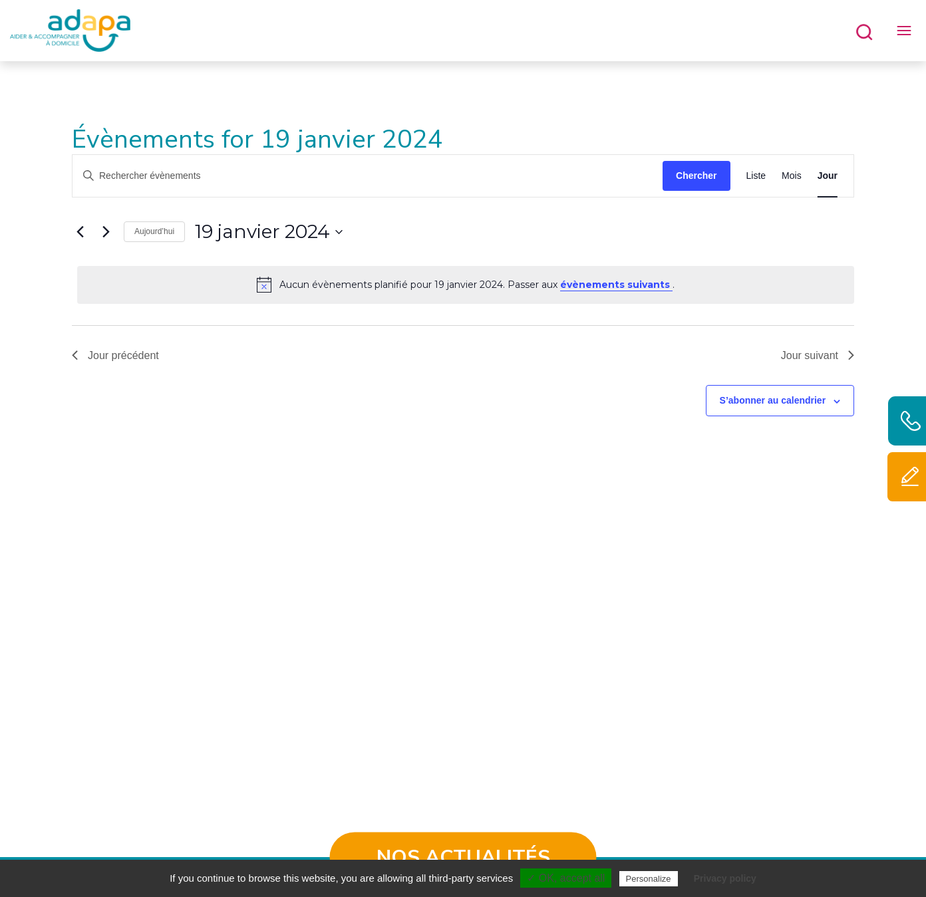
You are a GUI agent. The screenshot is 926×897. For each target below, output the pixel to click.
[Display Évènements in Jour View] (828, 176)
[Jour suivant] (106, 232)
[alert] (465, 284)
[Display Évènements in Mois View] (792, 176)
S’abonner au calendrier (773, 400)
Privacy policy (725, 878)
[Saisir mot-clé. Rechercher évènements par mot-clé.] (368, 176)
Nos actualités (463, 857)
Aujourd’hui (154, 231)
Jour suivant (817, 355)
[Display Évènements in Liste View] (756, 176)
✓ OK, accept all (566, 878)
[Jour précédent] (80, 232)
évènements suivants (616, 285)
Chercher (696, 175)
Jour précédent (115, 355)
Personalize (648, 879)
